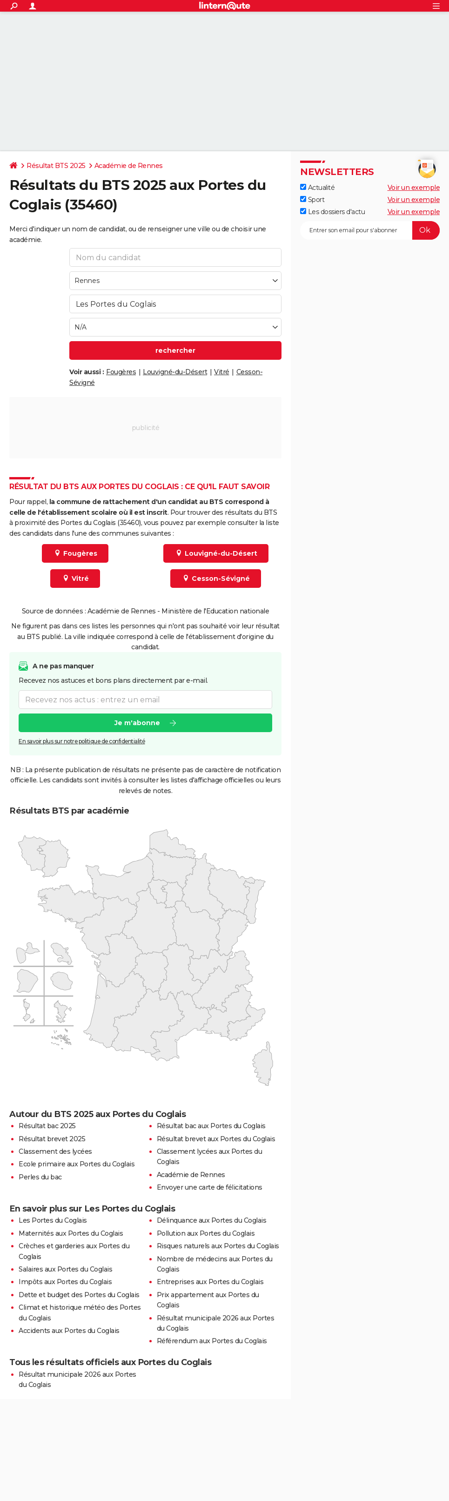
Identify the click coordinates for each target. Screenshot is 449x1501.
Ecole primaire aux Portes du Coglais (76, 1164)
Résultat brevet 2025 (52, 1139)
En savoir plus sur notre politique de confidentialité (82, 741)
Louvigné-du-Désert (175, 372)
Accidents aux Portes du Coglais (69, 1330)
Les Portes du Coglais (53, 1220)
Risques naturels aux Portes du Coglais (218, 1246)
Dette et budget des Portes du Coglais (79, 1295)
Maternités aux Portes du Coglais (71, 1233)
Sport (312, 199)
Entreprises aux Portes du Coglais (210, 1282)
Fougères (121, 372)
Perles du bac (40, 1177)
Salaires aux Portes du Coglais (65, 1269)
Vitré (221, 372)
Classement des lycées (55, 1151)
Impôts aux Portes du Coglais (65, 1282)
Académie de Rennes (128, 166)
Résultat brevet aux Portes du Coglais (216, 1139)
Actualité (317, 187)
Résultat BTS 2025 (56, 166)
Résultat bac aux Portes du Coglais (211, 1126)
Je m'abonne (137, 723)
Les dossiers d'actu (332, 212)
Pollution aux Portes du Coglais (206, 1233)
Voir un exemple (414, 187)
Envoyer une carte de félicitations (209, 1187)
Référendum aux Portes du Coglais (212, 1341)
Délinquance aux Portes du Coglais (212, 1220)
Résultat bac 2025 (47, 1126)
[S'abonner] (370, 230)
